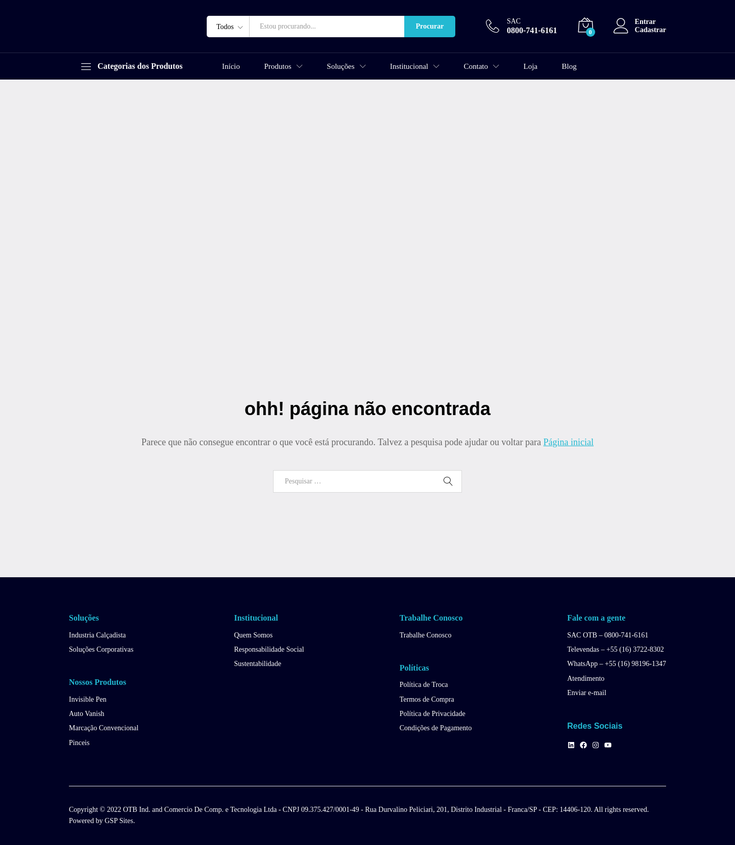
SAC (514, 21)
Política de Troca (424, 684)
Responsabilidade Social (269, 649)
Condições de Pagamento (436, 728)
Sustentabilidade (257, 664)
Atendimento (585, 678)
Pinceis (79, 743)
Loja (531, 66)
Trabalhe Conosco (426, 635)
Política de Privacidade (432, 714)
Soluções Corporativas (101, 649)
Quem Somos (253, 635)
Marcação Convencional (103, 728)
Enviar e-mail (586, 693)
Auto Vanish (86, 714)
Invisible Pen (88, 699)
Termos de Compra (427, 699)
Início (231, 66)
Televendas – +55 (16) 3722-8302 (615, 649)
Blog (569, 66)
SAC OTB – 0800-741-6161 (607, 635)
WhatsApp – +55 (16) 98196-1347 (616, 664)
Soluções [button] (340, 66)
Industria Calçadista (97, 635)
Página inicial (569, 442)
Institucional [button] (409, 66)
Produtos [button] (277, 66)
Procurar (429, 26)
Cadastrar (650, 30)
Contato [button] (476, 66)
